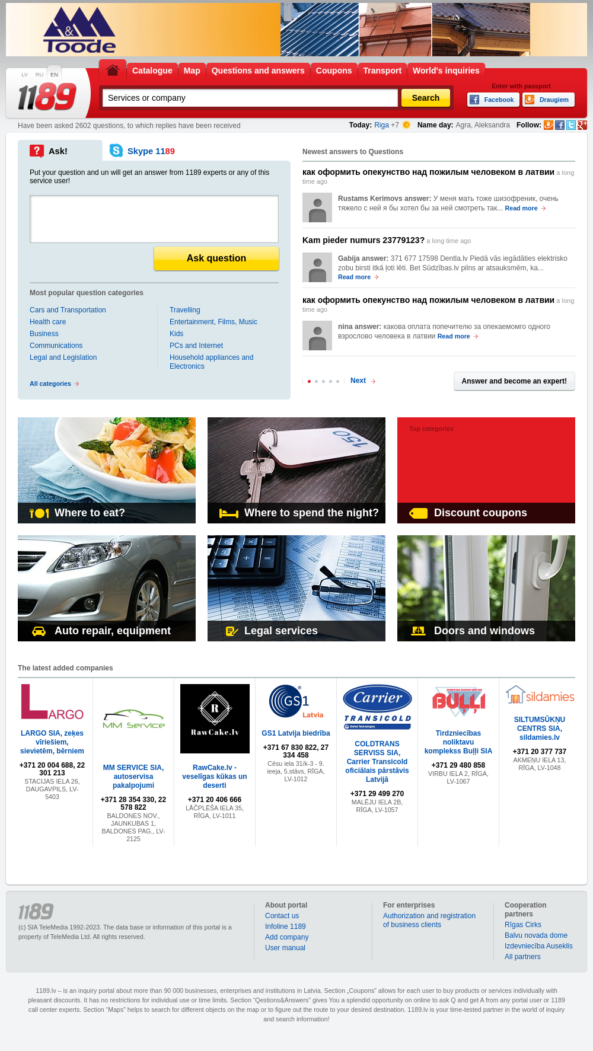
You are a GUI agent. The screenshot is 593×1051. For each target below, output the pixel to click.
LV (24, 75)
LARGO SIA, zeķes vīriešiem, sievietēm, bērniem (52, 742)
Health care (48, 322)
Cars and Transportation (68, 310)
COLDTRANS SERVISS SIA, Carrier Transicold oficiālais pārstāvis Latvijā (377, 762)
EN (54, 75)
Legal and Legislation (63, 357)
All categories (50, 383)
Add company (286, 937)
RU (39, 75)
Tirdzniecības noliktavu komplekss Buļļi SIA (459, 742)
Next (358, 380)
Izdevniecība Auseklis (539, 946)
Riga (381, 125)
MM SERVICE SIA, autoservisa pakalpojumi (133, 777)
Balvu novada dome (536, 935)
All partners (523, 957)
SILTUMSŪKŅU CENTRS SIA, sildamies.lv (539, 728)
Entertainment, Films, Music (213, 322)
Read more (521, 208)
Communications (56, 345)
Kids (176, 334)
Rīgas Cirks (523, 925)
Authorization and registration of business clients (429, 920)
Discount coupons (468, 513)
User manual (285, 948)
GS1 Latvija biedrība (296, 733)
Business (44, 334)
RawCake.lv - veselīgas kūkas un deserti (214, 777)
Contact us (282, 916)
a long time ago (438, 176)
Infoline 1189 (285, 926)
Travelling (185, 310)
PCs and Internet (196, 345)
